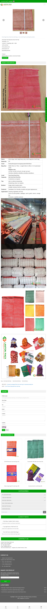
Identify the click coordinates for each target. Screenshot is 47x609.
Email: (3, 409)
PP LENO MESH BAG (6, 494)
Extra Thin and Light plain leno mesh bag (12, 386)
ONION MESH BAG (6, 508)
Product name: (5, 395)
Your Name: (4, 400)
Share (6, 607)
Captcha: (3, 422)
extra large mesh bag (7, 381)
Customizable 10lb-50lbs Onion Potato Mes (35, 461)
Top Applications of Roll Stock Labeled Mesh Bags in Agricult (12, 589)
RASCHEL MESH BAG (6, 500)
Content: (3, 413)
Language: (11, 1)
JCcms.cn (27, 598)
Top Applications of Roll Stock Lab (10, 526)
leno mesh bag (24, 381)
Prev (4, 20)
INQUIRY (5, 57)
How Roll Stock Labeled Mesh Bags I (10, 532)
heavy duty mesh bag (16, 381)
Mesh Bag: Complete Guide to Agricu (10, 521)
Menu (29, 607)
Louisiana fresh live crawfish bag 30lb (35, 486)
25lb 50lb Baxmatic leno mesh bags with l (11, 461)
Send (5, 581)
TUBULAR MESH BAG (6, 497)
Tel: (2, 404)
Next (43, 20)
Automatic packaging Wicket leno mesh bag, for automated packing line (20, 384)
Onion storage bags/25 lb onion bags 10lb (11, 486)
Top (41, 607)
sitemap (35, 596)
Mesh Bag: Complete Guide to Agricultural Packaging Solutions (12, 587)
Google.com (22, 598)
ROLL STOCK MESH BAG (7, 503)
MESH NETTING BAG (6, 506)
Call (18, 607)
